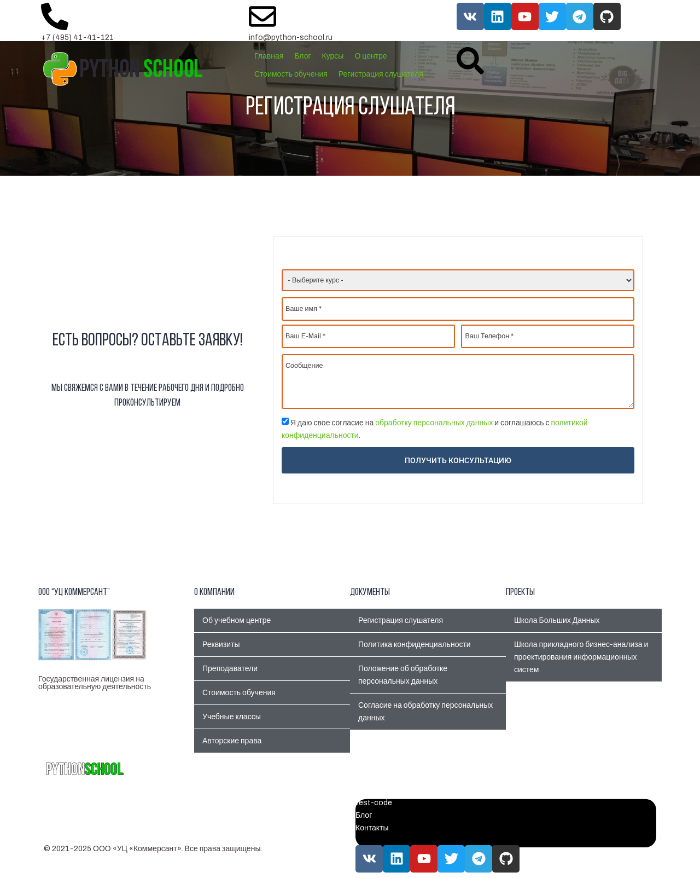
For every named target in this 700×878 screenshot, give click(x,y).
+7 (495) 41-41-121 (77, 37)
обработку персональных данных (434, 423)
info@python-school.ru (290, 37)
